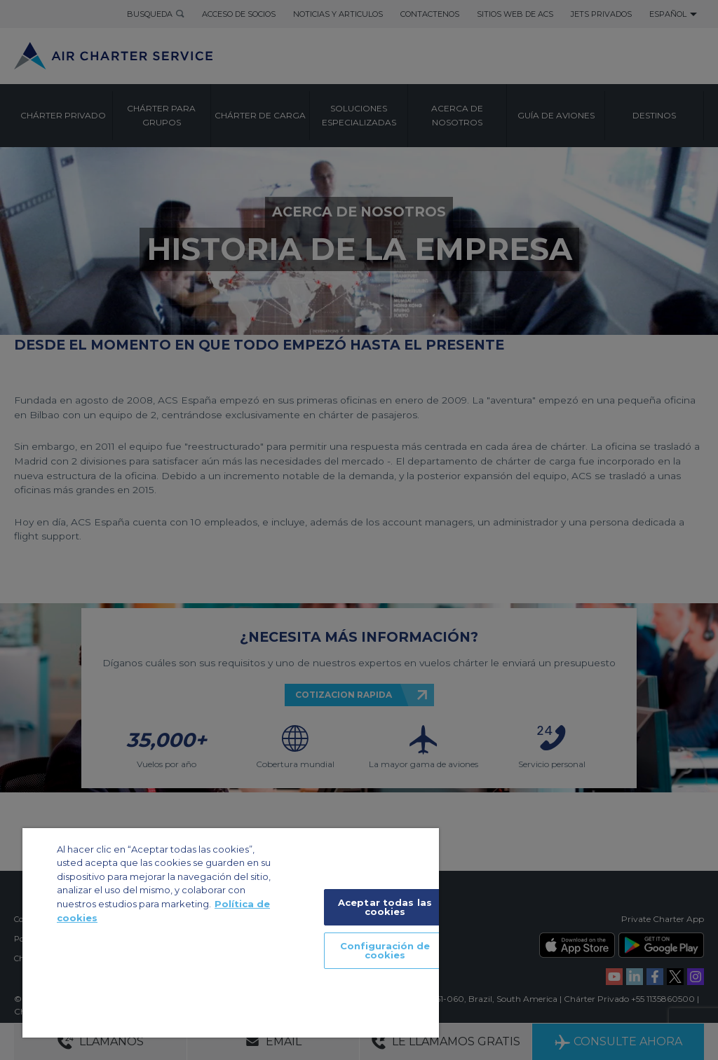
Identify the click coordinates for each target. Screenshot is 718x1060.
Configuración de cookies (385, 950)
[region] (230, 933)
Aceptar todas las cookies (385, 907)
